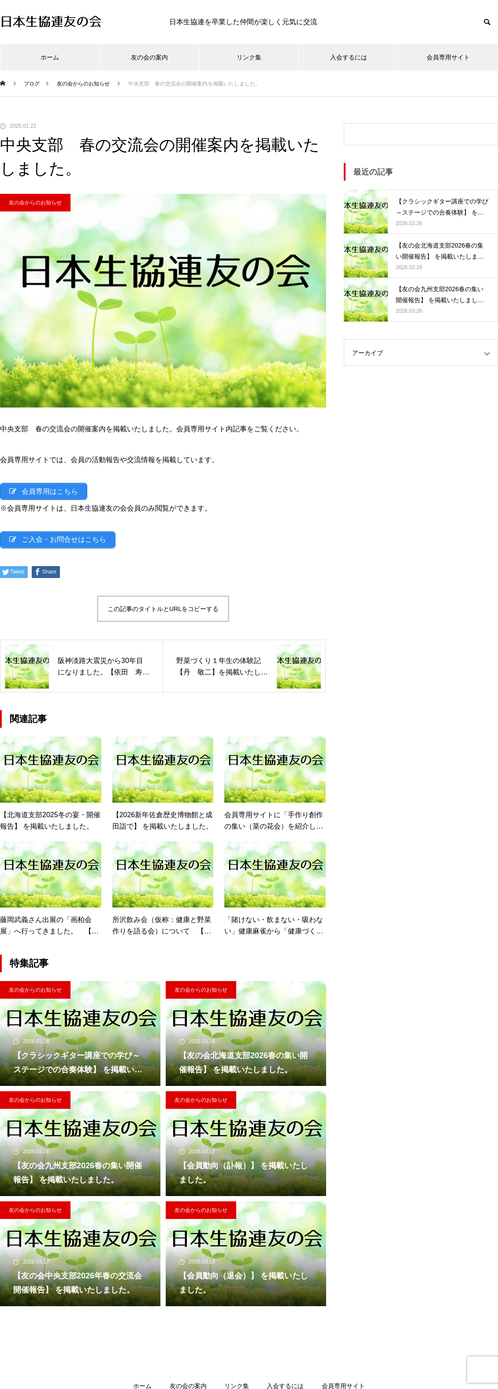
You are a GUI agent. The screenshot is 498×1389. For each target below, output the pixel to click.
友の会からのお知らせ (35, 203)
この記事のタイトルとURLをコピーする (163, 611)
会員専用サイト (448, 57)
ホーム (50, 57)
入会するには (348, 57)
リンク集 (249, 57)
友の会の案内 (149, 57)
